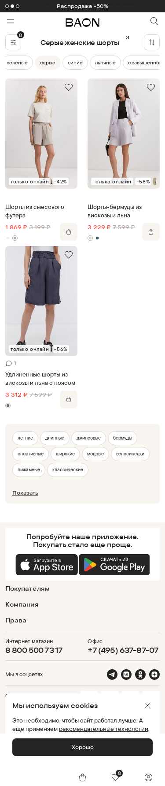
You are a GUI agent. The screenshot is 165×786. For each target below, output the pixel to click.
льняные (105, 62)
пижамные (29, 469)
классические (67, 469)
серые (47, 62)
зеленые (17, 62)
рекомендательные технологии (103, 728)
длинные (54, 438)
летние (25, 438)
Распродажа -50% (83, 6)
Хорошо (83, 747)
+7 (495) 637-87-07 (123, 650)
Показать (25, 492)
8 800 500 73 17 (33, 650)
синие (75, 62)
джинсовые (89, 438)
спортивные (31, 454)
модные (95, 454)
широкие (65, 454)
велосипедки (130, 454)
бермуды (122, 438)
